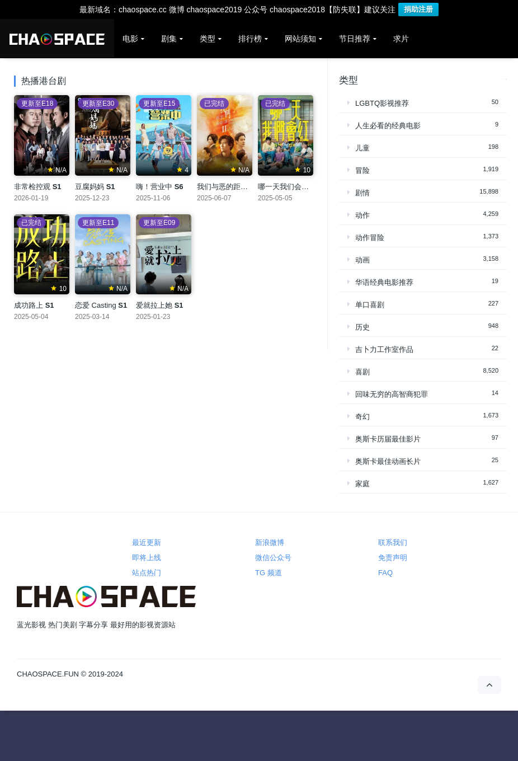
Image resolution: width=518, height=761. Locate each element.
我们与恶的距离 (228, 186)
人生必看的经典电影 (388, 125)
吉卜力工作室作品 (384, 349)
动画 (362, 260)
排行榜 (250, 38)
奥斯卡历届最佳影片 (388, 439)
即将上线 (146, 557)
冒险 (362, 170)
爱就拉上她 (159, 305)
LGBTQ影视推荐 (382, 103)
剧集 (169, 38)
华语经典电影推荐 (384, 282)
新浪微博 (269, 542)
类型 (207, 38)
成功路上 (34, 305)
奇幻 (362, 416)
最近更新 (146, 542)
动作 (362, 215)
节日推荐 (354, 38)
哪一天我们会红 (289, 186)
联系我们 (392, 542)
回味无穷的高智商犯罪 (391, 394)
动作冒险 (369, 237)
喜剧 (362, 372)
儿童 (362, 148)
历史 (362, 327)
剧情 (362, 193)
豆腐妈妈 (95, 186)
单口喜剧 (369, 304)
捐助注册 (418, 9)
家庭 (362, 484)
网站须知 (300, 38)
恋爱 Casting (101, 305)
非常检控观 (38, 186)
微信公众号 (273, 557)
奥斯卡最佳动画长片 (388, 461)
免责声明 (392, 557)
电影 (130, 38)
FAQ (385, 573)
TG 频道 (268, 573)
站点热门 (146, 573)
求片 (401, 38)
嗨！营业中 (159, 186)
